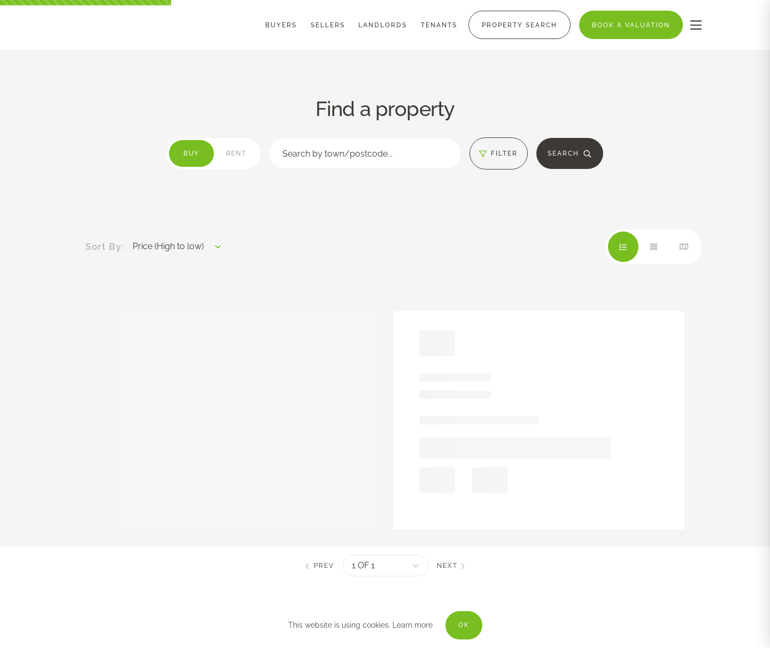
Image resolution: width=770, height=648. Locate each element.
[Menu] (281, 25)
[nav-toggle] (696, 25)
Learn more (412, 625)
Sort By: (105, 247)
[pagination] (385, 565)
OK (463, 625)
